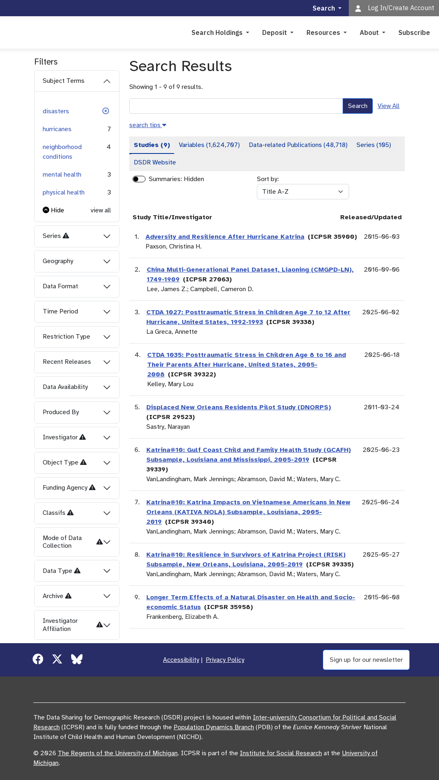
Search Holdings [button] (217, 32)
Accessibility (181, 660)
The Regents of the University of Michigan (118, 753)
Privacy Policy (225, 660)
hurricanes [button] (57, 129)
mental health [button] (62, 175)
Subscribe (414, 32)
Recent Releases (67, 362)
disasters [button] (56, 111)
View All (389, 106)
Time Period (60, 311)
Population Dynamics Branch (214, 727)
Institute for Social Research (281, 753)
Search (357, 106)
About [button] (370, 32)
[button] (105, 111)
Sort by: (268, 179)
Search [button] (325, 8)
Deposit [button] (275, 32)
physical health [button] (64, 192)
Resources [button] (324, 32)
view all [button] (101, 210)
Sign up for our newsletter (366, 660)
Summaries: (165, 179)
